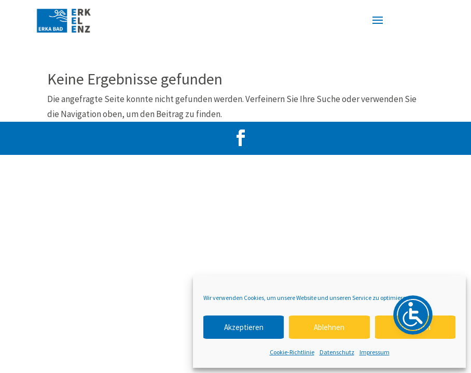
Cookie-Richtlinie (292, 352)
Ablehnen (329, 327)
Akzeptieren (244, 327)
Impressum (374, 352)
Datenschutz (337, 352)
